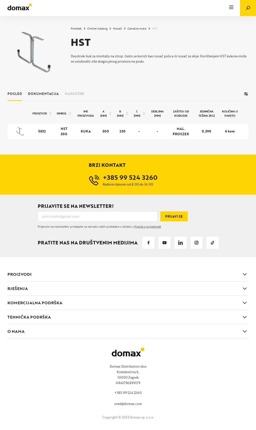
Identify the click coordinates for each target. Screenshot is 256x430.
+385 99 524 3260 (128, 392)
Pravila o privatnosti (147, 226)
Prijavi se (174, 216)
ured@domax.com (128, 403)
